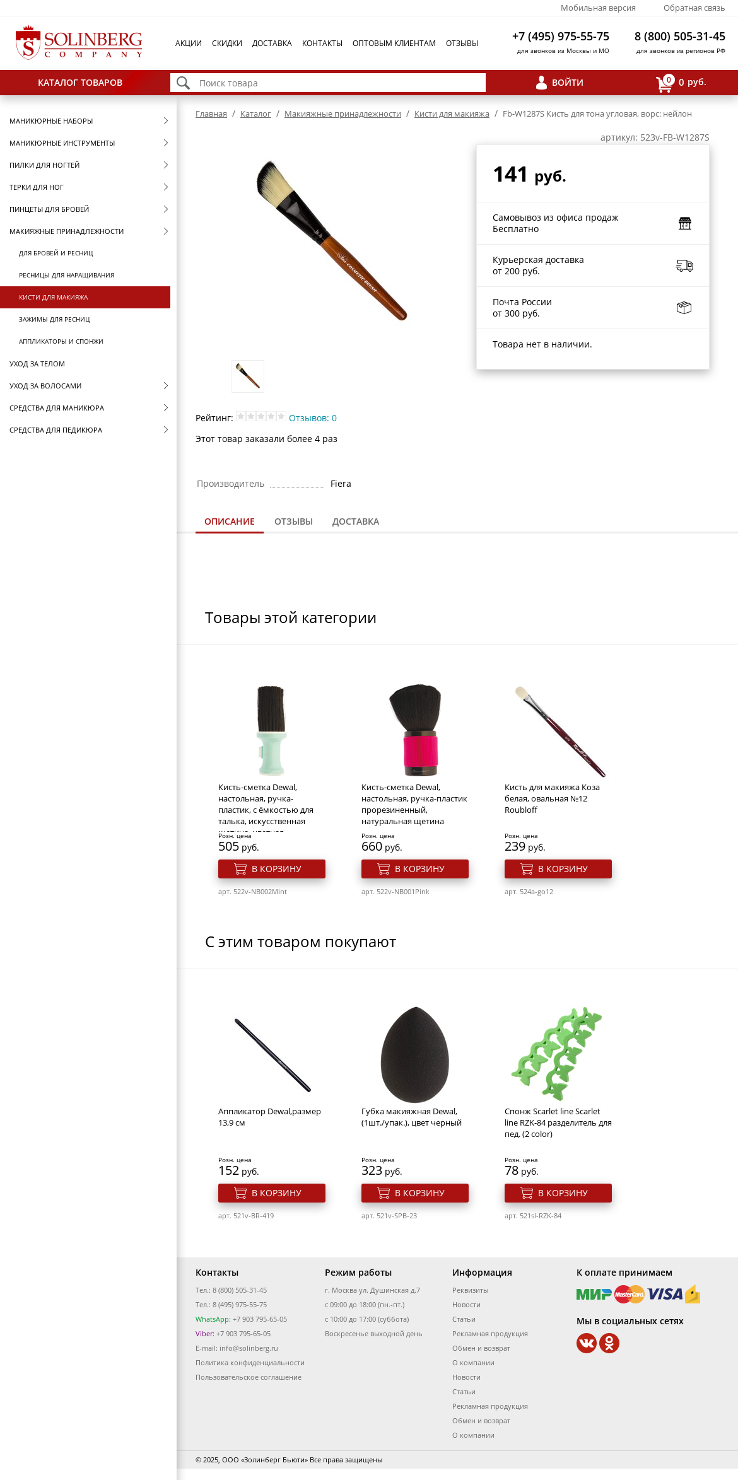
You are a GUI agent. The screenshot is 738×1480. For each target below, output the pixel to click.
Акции (188, 43)
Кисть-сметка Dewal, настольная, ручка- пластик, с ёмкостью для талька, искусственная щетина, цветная (265, 809)
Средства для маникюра (56, 407)
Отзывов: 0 (313, 418)
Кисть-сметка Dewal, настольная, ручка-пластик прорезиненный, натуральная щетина (414, 804)
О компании (473, 1362)
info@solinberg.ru (249, 1348)
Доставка (272, 43)
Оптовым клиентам (394, 43)
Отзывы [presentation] (293, 521)
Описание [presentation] (229, 521)
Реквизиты (470, 1290)
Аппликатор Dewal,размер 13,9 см (269, 1116)
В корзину (277, 869)
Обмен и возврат (481, 1348)
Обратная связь (694, 7)
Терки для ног (36, 187)
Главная (211, 113)
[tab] (230, 522)
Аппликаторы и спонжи (61, 341)
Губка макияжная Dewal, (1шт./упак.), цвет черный (411, 1116)
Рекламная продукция (490, 1333)
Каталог (255, 113)
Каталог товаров (80, 82)
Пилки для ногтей (44, 165)
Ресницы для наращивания (66, 275)
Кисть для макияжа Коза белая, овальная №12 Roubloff (552, 798)
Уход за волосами (45, 385)
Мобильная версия (598, 7)
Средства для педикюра (55, 429)
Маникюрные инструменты (62, 143)
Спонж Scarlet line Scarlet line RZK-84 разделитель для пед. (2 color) (558, 1122)
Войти (567, 82)
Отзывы (462, 43)
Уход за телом (37, 363)
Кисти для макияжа (53, 297)
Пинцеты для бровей (49, 209)
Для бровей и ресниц (56, 252)
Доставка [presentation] (355, 521)
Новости (466, 1304)
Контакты (322, 43)
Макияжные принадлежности (66, 231)
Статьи (464, 1319)
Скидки (227, 43)
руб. (681, 83)
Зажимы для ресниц (54, 319)
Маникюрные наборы (51, 120)
